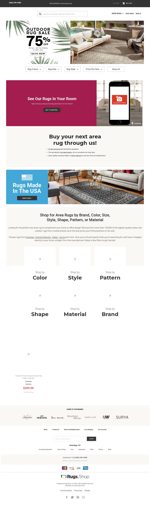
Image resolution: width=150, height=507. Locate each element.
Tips (72, 449)
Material (75, 314)
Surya (62, 237)
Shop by (39, 272)
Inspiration (81, 449)
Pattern (110, 277)
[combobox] (63, 14)
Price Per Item (92, 69)
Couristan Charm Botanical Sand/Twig (28, 376)
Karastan (30, 237)
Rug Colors (33, 69)
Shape (40, 314)
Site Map (87, 490)
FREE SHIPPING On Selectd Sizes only (61, 3)
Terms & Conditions (66, 490)
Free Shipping (88, 429)
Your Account (102, 429)
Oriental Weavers (43, 237)
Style (75, 277)
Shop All (116, 69)
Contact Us (55, 429)
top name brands (66, 152)
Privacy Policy (78, 490)
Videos (101, 449)
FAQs (92, 449)
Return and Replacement (72, 429)
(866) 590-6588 (15, 3)
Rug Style (70, 69)
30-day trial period (54, 149)
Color (40, 277)
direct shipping (76, 156)
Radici (55, 237)
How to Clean (61, 449)
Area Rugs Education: (45, 449)
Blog (109, 449)
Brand (110, 314)
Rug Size (52, 69)
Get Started (51, 110)
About (45, 429)
